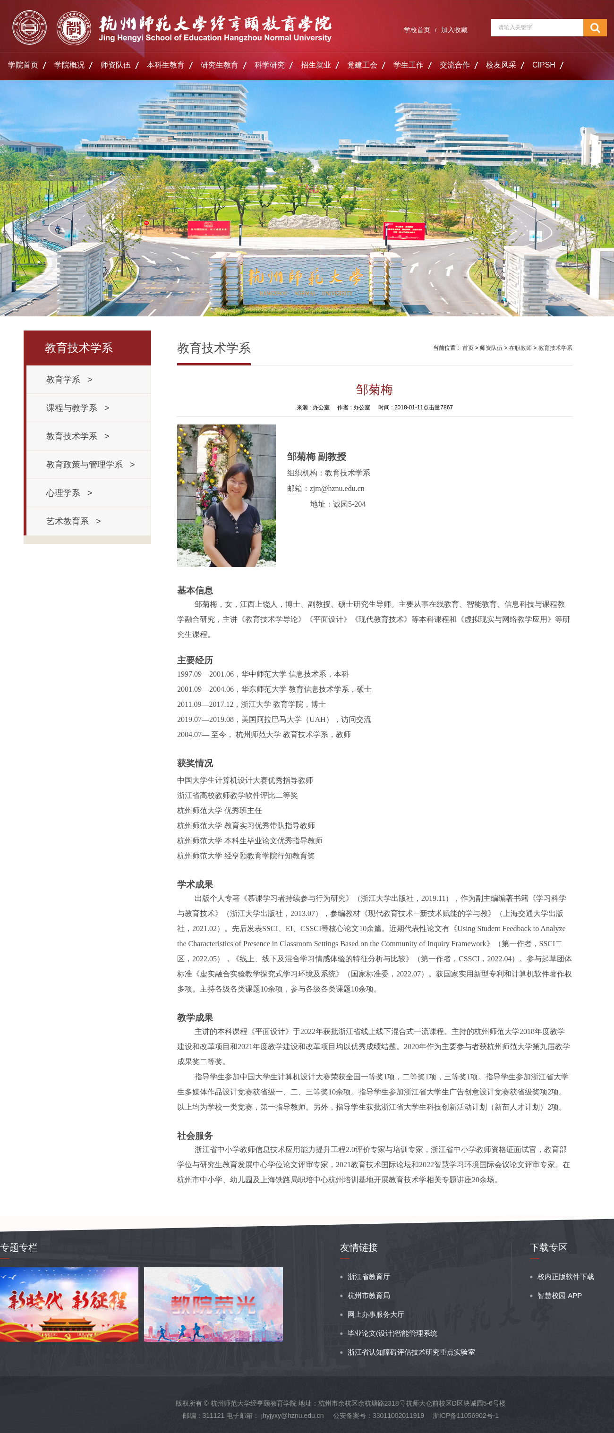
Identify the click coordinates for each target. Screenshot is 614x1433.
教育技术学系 (555, 348)
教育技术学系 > (78, 436)
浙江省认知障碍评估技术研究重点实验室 (411, 1352)
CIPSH (543, 65)
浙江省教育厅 (369, 1276)
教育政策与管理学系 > (90, 464)
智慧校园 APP (559, 1295)
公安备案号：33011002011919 (378, 1415)
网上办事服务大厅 (376, 1314)
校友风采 (501, 65)
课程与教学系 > (78, 408)
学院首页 (23, 65)
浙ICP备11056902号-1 (466, 1415)
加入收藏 (454, 30)
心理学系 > (69, 493)
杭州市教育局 (369, 1295)
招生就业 (316, 65)
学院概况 (69, 65)
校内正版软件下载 (565, 1276)
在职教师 (520, 348)
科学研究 (270, 65)
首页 (468, 348)
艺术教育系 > (73, 521)
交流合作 (455, 65)
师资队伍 (116, 65)
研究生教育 (220, 65)
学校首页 (417, 30)
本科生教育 (166, 65)
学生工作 (408, 65)
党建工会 (362, 65)
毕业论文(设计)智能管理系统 (392, 1333)
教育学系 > (69, 379)
